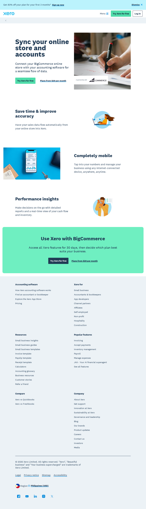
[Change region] (38, 486)
